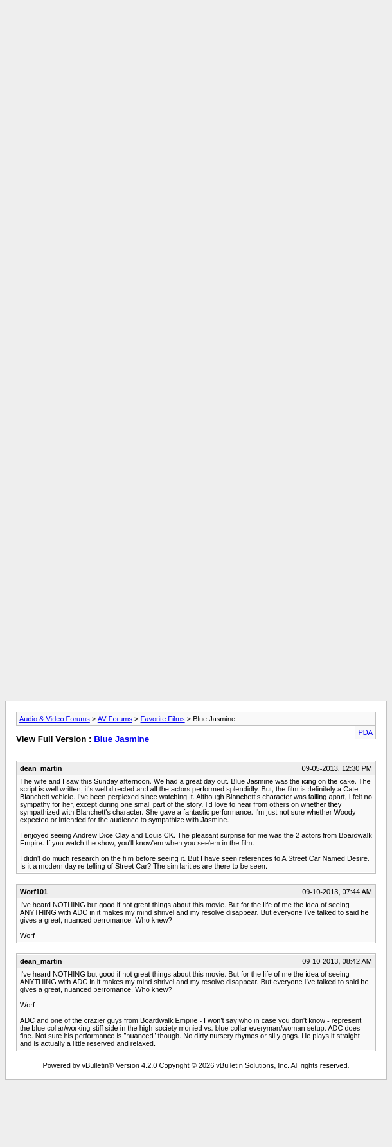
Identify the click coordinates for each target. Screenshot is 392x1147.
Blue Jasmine (121, 739)
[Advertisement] (193, 157)
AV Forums (115, 719)
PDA (365, 732)
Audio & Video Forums (54, 719)
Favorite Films (163, 719)
